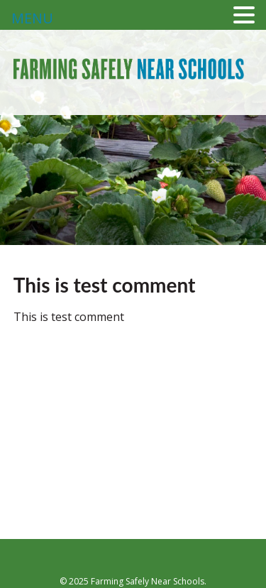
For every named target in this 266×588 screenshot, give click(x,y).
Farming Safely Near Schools (129, 87)
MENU (32, 18)
